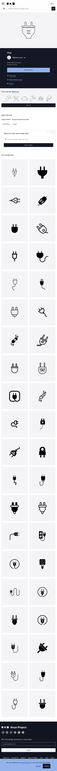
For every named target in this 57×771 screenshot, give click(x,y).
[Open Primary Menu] (3, 4)
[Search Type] (4, 8)
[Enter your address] (28, 744)
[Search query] (28, 139)
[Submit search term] (53, 8)
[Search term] (29, 8)
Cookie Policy (25, 762)
